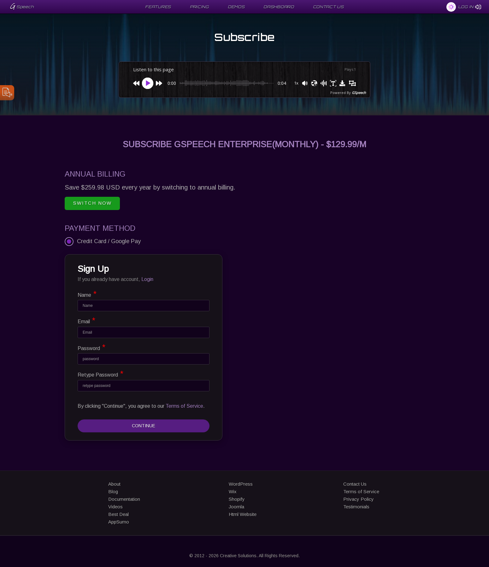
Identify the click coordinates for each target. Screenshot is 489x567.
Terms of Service (184, 406)
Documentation (124, 499)
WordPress (241, 484)
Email (86, 320)
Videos (115, 506)
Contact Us (355, 484)
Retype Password (100, 373)
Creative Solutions (238, 555)
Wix (233, 491)
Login (147, 279)
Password (91, 347)
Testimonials (356, 506)
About (114, 484)
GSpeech (359, 92)
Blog (113, 491)
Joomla (236, 506)
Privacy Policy (358, 499)
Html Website (242, 514)
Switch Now (92, 203)
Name (87, 293)
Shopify (237, 499)
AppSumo (118, 521)
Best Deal (118, 514)
